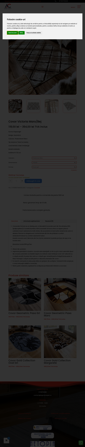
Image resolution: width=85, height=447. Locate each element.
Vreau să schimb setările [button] (33, 32)
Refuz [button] (21, 32)
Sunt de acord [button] (12, 32)
